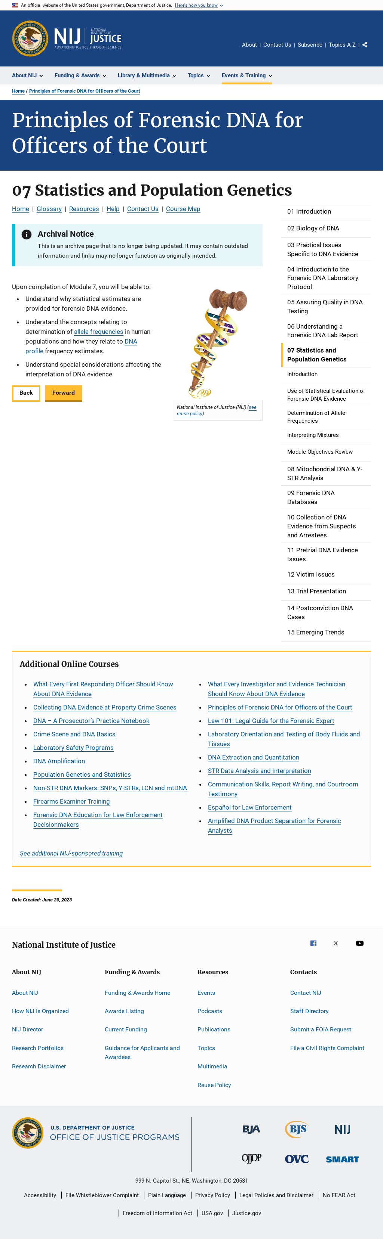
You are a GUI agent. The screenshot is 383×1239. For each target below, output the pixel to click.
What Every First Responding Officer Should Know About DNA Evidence (103, 689)
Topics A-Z (342, 44)
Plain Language (167, 1195)
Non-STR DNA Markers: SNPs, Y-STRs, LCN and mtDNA (110, 788)
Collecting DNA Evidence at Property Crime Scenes (105, 707)
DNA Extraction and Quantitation (253, 757)
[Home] (88, 38)
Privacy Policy (212, 1195)
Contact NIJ (305, 992)
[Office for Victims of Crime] (297, 1164)
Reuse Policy (214, 1084)
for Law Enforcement (250, 807)
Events (206, 992)
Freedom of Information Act (157, 1213)
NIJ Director (27, 1029)
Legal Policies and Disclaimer (276, 1195)
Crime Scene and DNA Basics (74, 734)
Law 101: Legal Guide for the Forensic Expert (271, 720)
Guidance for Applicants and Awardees (142, 1052)
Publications (213, 1029)
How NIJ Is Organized (40, 1011)
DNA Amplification (59, 761)
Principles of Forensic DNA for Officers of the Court (84, 91)
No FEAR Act (339, 1195)
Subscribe (310, 44)
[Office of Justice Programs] (30, 38)
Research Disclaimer (39, 1066)
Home (18, 91)
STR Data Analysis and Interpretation (259, 770)
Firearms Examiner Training (71, 801)
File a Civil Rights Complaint (327, 1048)
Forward (63, 392)
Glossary (49, 208)
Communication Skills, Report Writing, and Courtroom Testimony (283, 789)
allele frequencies (98, 331)
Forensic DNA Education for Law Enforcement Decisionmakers (98, 819)
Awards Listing (124, 1011)
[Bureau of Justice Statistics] (297, 1140)
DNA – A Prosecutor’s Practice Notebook (91, 720)
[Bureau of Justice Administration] (251, 1135)
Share (371, 50)
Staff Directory (309, 1011)
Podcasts (209, 1011)
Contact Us (277, 44)
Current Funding (126, 1029)
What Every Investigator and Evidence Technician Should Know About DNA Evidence (276, 689)
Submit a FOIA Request (320, 1029)
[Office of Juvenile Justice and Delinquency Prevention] (251, 1165)
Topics (206, 1048)
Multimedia (212, 1066)
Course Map (183, 208)
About (249, 44)
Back (26, 392)
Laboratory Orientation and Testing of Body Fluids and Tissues (284, 739)
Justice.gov (246, 1213)
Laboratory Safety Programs (73, 747)
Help (113, 208)
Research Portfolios (38, 1048)
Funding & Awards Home (137, 992)
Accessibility (40, 1195)
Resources (84, 208)
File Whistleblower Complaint (102, 1195)
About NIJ (25, 992)
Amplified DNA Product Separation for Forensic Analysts (274, 825)
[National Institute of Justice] (342, 1135)
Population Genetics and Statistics (82, 774)
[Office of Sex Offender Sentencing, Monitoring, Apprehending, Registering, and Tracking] (342, 1163)
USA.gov (212, 1213)
